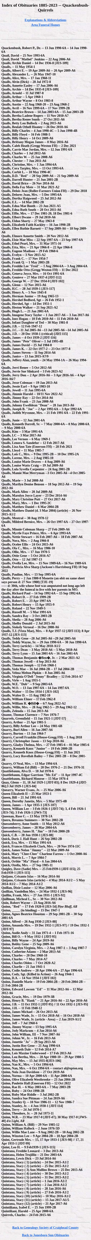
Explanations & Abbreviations (45, 20)
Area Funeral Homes (45, 25)
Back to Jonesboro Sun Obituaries (45, 1235)
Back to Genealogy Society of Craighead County (45, 1227)
